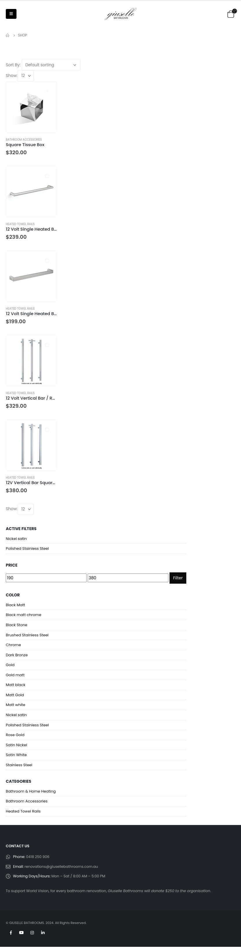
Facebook (10, 935)
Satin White (16, 757)
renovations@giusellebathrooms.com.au (62, 869)
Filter (178, 578)
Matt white (15, 706)
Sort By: (13, 65)
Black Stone (16, 625)
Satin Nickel (16, 747)
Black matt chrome (24, 615)
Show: (12, 75)
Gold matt (15, 676)
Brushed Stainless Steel (27, 635)
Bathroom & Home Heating (31, 793)
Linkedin (42, 935)
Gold (10, 666)
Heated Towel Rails (20, 224)
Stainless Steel (19, 767)
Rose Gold (15, 737)
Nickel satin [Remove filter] (16, 538)
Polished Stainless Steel (27, 727)
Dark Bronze (17, 656)
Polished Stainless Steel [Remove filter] (27, 549)
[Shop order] (51, 65)
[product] (31, 107)
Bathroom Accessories (24, 139)
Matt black (15, 686)
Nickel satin (16, 716)
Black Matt (15, 605)
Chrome (13, 645)
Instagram (32, 935)
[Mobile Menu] (11, 14)
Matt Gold (15, 696)
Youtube (21, 935)
